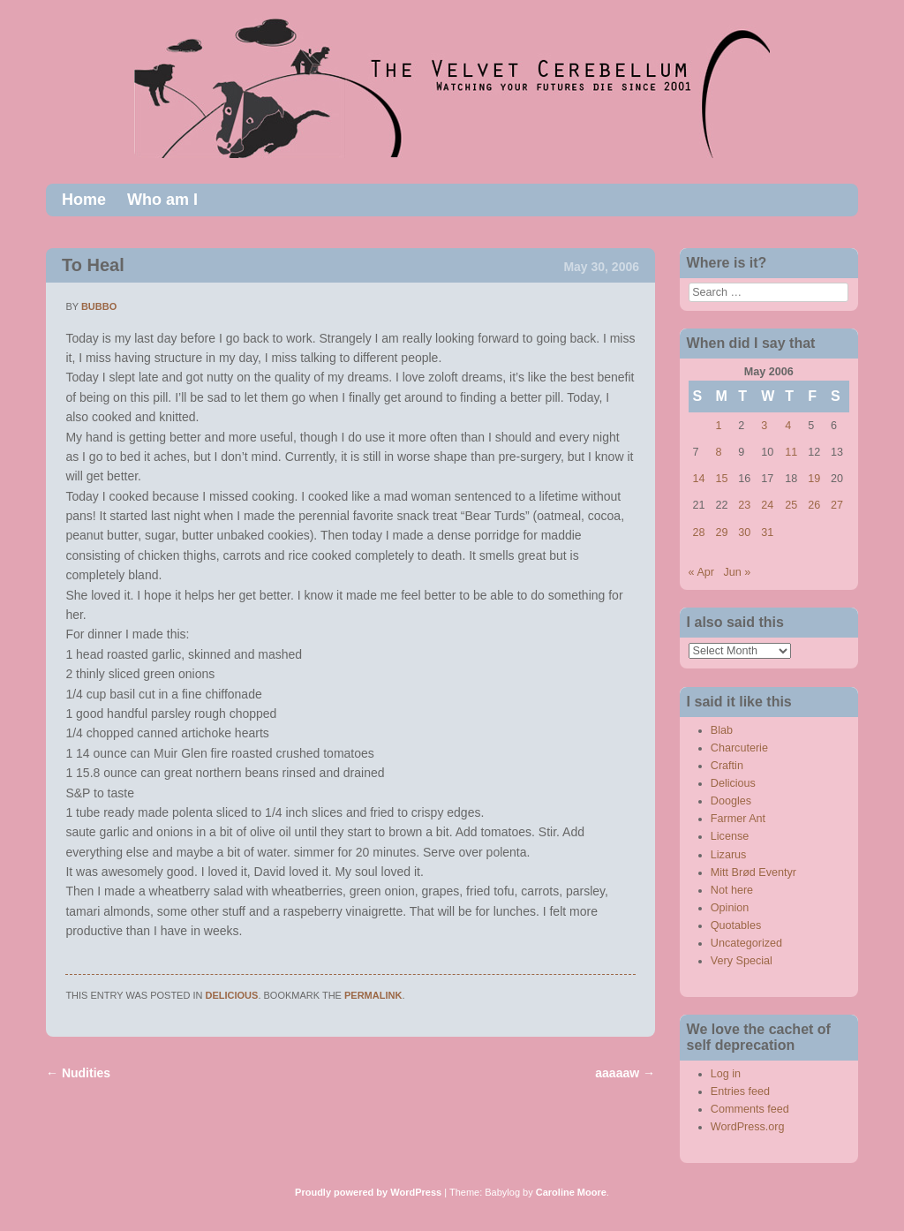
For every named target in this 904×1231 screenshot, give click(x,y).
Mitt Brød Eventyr (753, 872)
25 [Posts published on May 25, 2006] (791, 505)
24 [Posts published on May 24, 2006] (767, 505)
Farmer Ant (738, 818)
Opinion (730, 908)
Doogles (731, 801)
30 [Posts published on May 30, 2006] (744, 532)
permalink (373, 995)
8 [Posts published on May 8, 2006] (718, 452)
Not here (732, 890)
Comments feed (750, 1109)
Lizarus (729, 855)
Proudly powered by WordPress (368, 1192)
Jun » (737, 572)
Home (84, 199)
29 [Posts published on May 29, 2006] (721, 532)
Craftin (727, 765)
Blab (722, 730)
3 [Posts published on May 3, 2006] (764, 425)
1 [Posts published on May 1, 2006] (718, 425)
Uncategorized (746, 943)
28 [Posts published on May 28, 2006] (699, 532)
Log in (726, 1074)
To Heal (93, 265)
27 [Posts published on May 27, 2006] (837, 505)
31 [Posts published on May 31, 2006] (767, 532)
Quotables (736, 925)
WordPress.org (748, 1127)
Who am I (162, 199)
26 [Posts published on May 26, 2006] (814, 505)
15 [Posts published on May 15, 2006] (721, 478)
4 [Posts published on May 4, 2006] (788, 425)
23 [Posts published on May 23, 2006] (744, 505)
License (730, 836)
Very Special (741, 961)
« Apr (701, 572)
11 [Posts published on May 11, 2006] (791, 452)
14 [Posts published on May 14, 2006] (699, 478)
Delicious (232, 995)
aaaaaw (625, 1073)
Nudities (78, 1073)
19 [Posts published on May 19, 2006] (814, 478)
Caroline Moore (571, 1192)
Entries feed (740, 1091)
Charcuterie (739, 748)
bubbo (99, 306)
